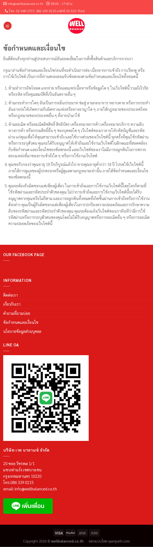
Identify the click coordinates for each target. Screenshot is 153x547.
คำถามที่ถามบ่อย (16, 313)
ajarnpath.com (119, 541)
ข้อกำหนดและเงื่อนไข (20, 322)
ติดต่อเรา (10, 295)
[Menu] (8, 26)
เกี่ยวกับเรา (12, 304)
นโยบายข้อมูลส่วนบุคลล (22, 331)
